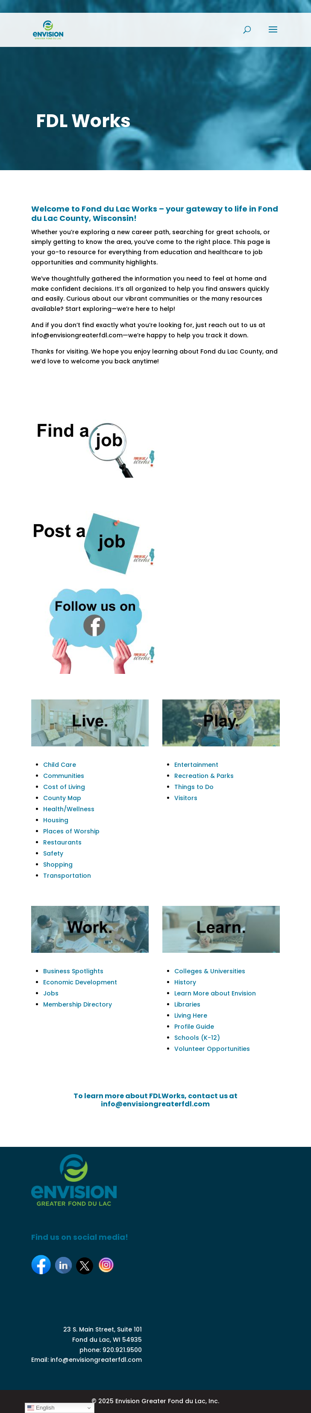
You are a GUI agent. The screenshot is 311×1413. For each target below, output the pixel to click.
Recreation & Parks (204, 776)
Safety (53, 853)
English (40, 1407)
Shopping (58, 864)
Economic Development (80, 982)
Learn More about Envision (215, 993)
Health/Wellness (68, 809)
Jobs (51, 993)
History (185, 982)
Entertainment (196, 764)
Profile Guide (194, 1026)
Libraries (187, 1004)
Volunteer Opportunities (212, 1049)
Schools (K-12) (197, 1037)
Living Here (190, 1015)
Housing (55, 820)
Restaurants (62, 842)
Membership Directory (77, 1004)
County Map (62, 798)
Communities (63, 776)
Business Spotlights (73, 971)
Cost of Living (64, 787)
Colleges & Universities (209, 971)
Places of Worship (71, 831)
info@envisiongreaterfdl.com (96, 1359)
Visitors (185, 798)
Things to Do (194, 787)
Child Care (59, 764)
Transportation (67, 875)
